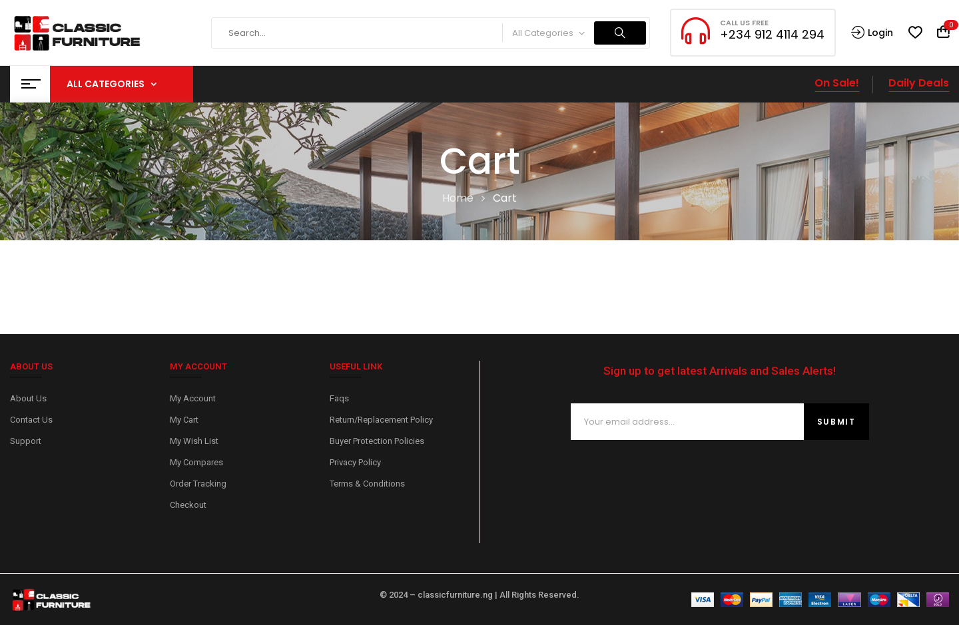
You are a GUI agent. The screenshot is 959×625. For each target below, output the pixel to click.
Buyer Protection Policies (377, 441)
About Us (28, 398)
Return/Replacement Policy (381, 420)
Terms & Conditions (367, 484)
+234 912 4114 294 (772, 34)
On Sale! (836, 83)
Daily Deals (918, 83)
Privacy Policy (355, 462)
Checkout (188, 505)
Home (458, 198)
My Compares (196, 462)
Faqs (339, 398)
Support (25, 441)
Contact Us (31, 420)
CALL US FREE (744, 22)
